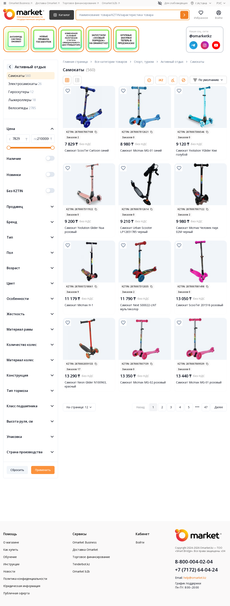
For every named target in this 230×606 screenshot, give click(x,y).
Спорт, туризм (144, 62)
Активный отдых (172, 62)
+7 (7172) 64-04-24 (196, 569)
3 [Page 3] (171, 407)
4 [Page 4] (180, 407)
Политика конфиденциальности (25, 579)
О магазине (11, 542)
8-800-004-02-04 (194, 561)
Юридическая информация (21, 586)
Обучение (10, 557)
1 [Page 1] (153, 407)
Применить (43, 470)
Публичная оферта (16, 593)
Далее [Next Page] (218, 407)
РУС (221, 3)
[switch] (50, 158)
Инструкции (11, 564)
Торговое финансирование (91, 557)
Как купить (10, 550)
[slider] (9, 148)
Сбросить (17, 470)
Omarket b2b (81, 571)
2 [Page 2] (162, 407)
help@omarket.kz (195, 578)
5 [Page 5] (189, 407)
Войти (140, 542)
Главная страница (75, 62)
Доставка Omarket (85, 550)
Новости (9, 571)
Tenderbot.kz (81, 564)
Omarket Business (85, 542)
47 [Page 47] (205, 407)
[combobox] (208, 80)
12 (79, 407)
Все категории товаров (111, 62)
